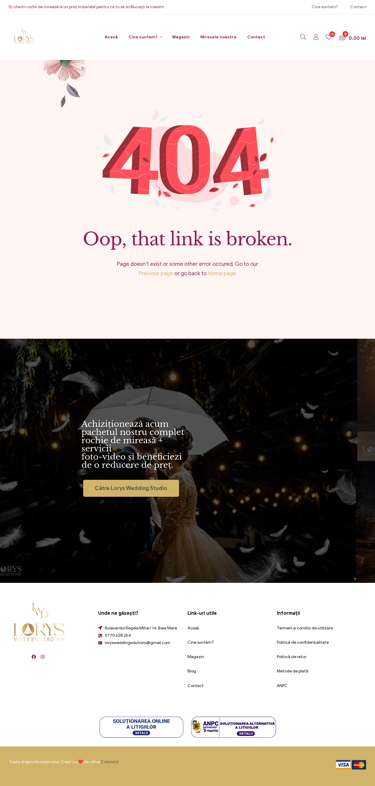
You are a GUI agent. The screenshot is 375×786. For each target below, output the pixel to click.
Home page (222, 273)
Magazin (181, 37)
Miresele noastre (218, 37)
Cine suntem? (325, 6)
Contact (358, 6)
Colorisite (110, 761)
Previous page (156, 273)
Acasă (111, 37)
